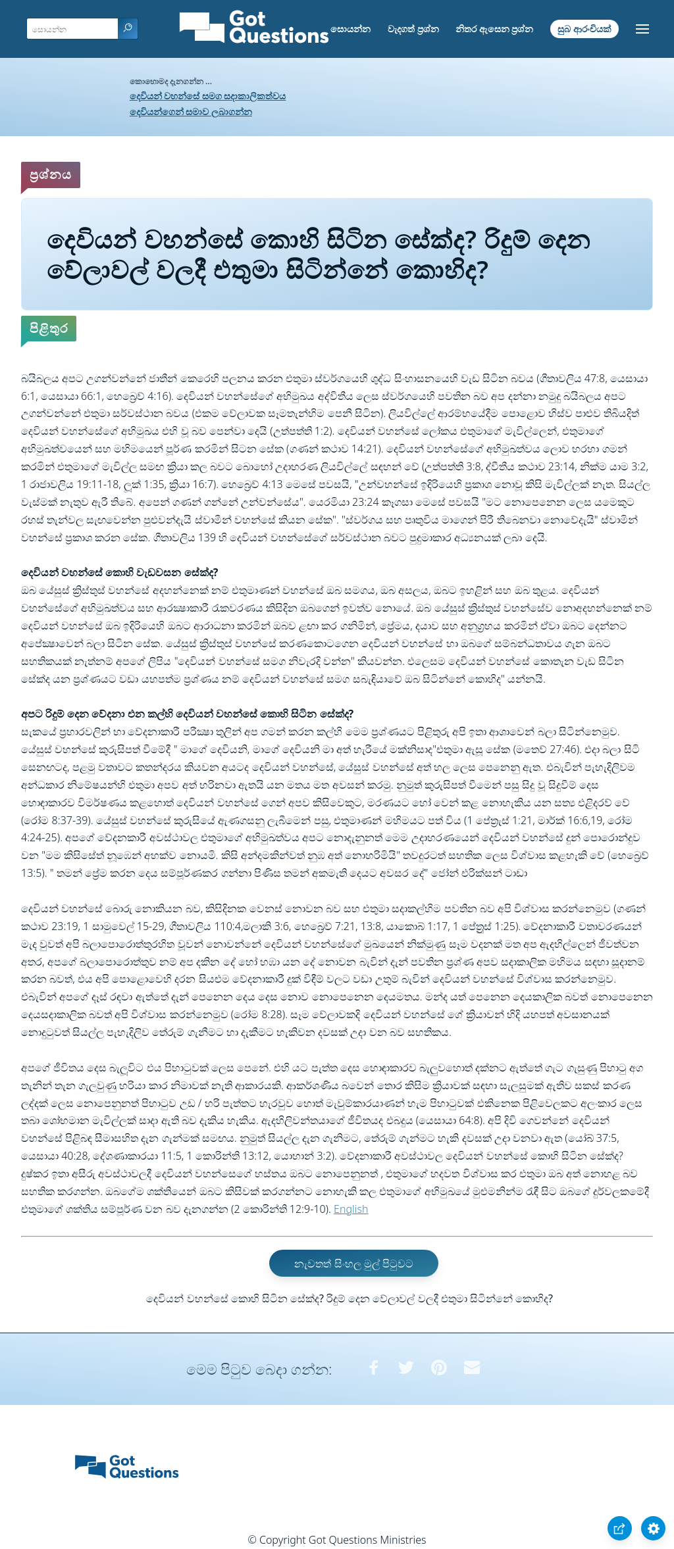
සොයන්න (350, 28)
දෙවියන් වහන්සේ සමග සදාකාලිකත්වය (208, 95)
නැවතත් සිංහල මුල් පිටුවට (353, 1263)
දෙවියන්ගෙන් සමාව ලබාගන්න (191, 111)
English (351, 1209)
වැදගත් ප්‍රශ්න (413, 28)
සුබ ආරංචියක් (584, 28)
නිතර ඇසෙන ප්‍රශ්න (494, 28)
